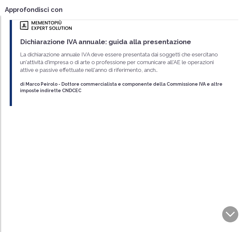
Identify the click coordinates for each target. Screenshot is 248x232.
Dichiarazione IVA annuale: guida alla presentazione (105, 42)
